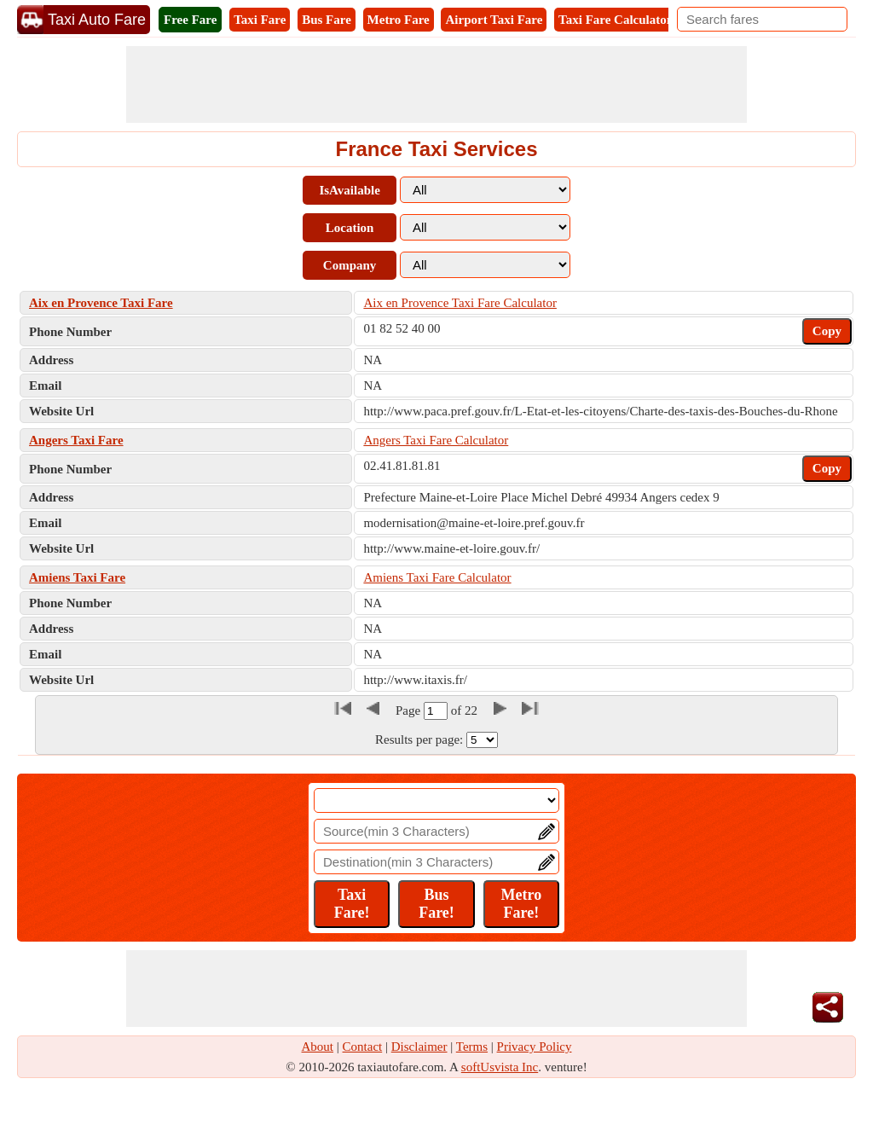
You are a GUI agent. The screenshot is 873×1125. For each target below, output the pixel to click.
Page (410, 710)
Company (350, 265)
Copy (826, 331)
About (318, 1046)
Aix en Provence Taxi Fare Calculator (460, 303)
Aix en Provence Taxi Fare (101, 303)
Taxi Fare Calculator (615, 19)
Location (350, 228)
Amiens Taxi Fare (77, 577)
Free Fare (190, 19)
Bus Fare (326, 19)
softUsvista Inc (499, 1067)
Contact (363, 1046)
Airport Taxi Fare (493, 19)
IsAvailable (349, 190)
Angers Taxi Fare (76, 440)
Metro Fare (398, 19)
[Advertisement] (436, 84)
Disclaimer (419, 1046)
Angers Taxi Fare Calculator (435, 440)
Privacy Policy (534, 1046)
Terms (472, 1046)
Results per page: (419, 739)
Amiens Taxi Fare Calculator (437, 577)
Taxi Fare (260, 19)
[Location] (436, 800)
